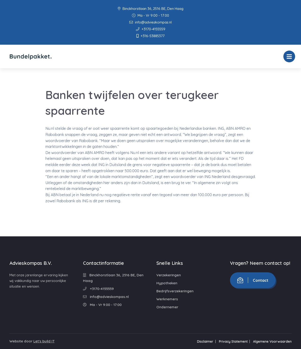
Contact (252, 280)
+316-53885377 (150, 36)
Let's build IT (44, 341)
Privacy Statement (233, 341)
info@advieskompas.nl (150, 22)
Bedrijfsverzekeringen (175, 291)
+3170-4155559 (150, 29)
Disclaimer (205, 341)
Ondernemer (167, 307)
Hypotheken (166, 283)
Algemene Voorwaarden (272, 341)
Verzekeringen (168, 275)
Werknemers (167, 299)
